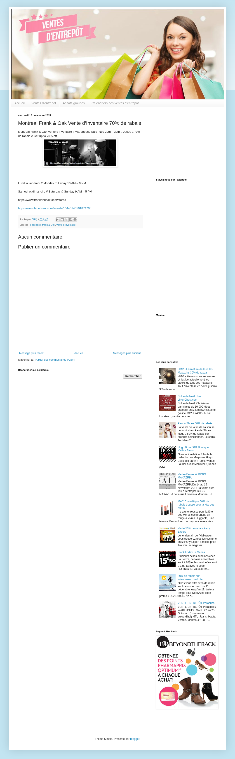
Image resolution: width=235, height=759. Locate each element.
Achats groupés (74, 103)
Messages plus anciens (127, 353)
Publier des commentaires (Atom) (55, 359)
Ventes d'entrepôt (43, 103)
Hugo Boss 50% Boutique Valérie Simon (193, 449)
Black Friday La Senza (191, 552)
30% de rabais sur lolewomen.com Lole (190, 577)
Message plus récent (31, 353)
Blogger (134, 738)
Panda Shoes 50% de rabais (195, 423)
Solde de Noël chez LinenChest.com (189, 398)
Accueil (19, 103)
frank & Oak (48, 224)
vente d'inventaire (65, 224)
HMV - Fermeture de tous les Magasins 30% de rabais (195, 371)
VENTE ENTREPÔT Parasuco (196, 603)
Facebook (35, 224)
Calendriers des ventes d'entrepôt (115, 103)
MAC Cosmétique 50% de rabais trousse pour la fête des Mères (196, 505)
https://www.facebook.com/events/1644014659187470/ (54, 208)
